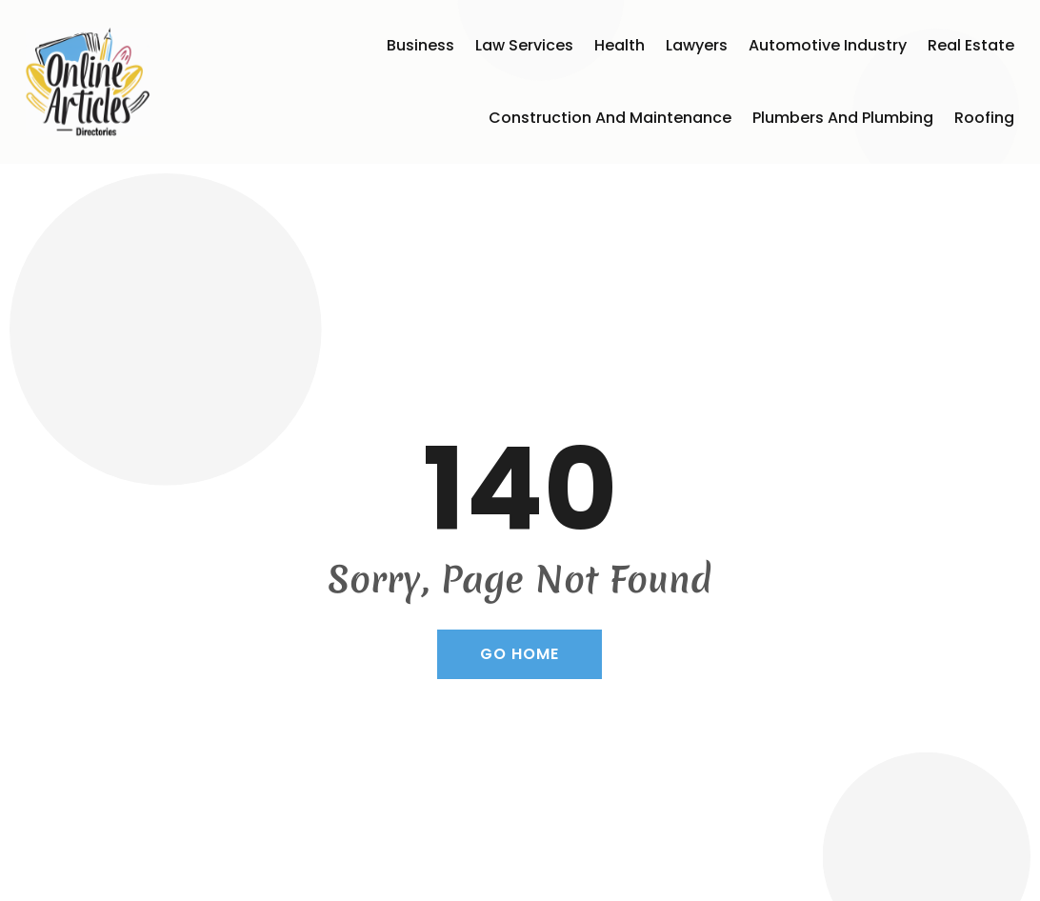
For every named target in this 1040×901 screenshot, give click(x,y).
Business (420, 45)
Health (619, 45)
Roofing (984, 118)
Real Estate (971, 45)
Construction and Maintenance (610, 118)
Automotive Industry (828, 45)
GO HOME (519, 654)
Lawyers (697, 45)
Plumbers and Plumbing (842, 118)
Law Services (524, 45)
